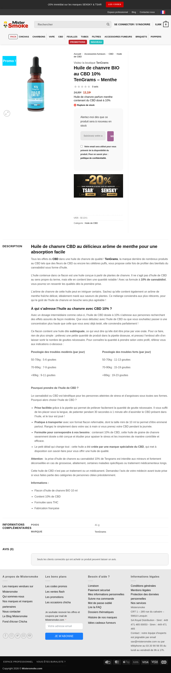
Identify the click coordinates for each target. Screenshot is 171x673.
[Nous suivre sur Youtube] (29, 636)
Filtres (96, 36)
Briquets (141, 36)
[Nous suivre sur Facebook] (5, 636)
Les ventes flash (55, 591)
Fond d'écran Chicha (15, 621)
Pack (13, 36)
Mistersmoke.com (32, 668)
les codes (115, 4)
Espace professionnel (118, 12)
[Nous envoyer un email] (23, 636)
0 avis (95, 86)
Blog (134, 12)
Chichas (24, 36)
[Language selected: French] (164, 12)
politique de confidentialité (93, 158)
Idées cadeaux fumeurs (102, 622)
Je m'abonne (64, 636)
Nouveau (96, 42)
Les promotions (54, 597)
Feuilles (72, 36)
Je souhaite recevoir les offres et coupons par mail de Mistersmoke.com (62, 616)
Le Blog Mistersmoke (15, 616)
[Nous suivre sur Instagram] (11, 636)
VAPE (52, 36)
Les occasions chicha (58, 602)
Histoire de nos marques (102, 617)
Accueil (77, 54)
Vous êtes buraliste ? (51, 661)
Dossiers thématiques (101, 612)
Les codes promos (56, 586)
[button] (7, 113)
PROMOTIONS (77, 42)
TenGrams (102, 62)
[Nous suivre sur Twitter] (17, 636)
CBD (60, 36)
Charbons (39, 36)
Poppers (156, 36)
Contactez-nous (147, 12)
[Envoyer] (108, 24)
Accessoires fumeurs (118, 36)
